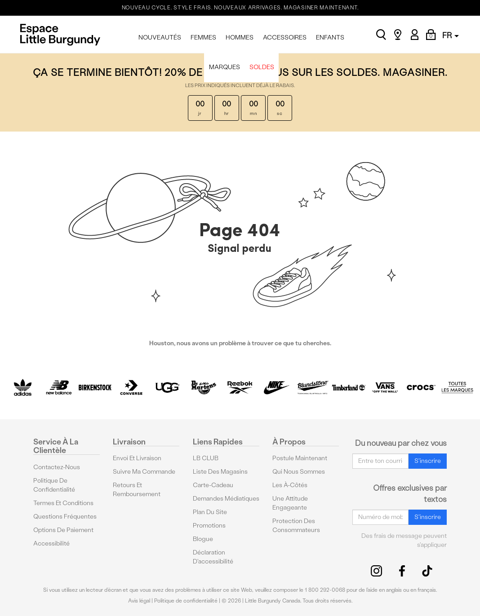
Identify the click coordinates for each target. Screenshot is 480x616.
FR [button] (450, 35)
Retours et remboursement (136, 489)
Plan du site (210, 512)
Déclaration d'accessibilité (213, 557)
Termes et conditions (63, 503)
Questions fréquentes (65, 516)
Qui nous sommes (298, 471)
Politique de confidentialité (54, 485)
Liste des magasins (220, 471)
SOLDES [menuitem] (261, 67)
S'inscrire (427, 461)
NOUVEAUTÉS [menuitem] (159, 37)
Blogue (203, 539)
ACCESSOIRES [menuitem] (285, 37)
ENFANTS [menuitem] (330, 37)
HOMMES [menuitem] (239, 37)
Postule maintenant (299, 458)
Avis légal (139, 601)
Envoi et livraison (137, 458)
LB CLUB (205, 458)
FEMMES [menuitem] (203, 37)
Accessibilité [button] (51, 543)
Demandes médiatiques (226, 498)
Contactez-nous (56, 467)
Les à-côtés (289, 485)
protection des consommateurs (296, 525)
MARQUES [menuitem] (224, 67)
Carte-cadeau (213, 485)
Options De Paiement (63, 530)
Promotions (209, 525)
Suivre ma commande (144, 471)
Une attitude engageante (290, 503)
